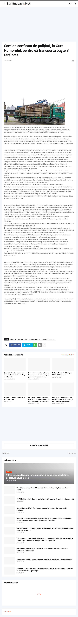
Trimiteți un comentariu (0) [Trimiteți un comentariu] (39, 445)
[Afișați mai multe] (44, 345)
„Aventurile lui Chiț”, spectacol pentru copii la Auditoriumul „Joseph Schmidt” (45, 560)
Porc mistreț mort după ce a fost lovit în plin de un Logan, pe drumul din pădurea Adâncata (38, 375)
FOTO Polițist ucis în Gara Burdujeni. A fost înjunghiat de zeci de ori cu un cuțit (45, 499)
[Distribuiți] (72, 60)
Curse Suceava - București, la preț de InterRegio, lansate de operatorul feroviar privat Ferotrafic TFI (45, 529)
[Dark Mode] (70, 3)
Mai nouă (6, 453)
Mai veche (71, 453)
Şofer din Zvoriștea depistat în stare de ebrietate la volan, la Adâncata (14, 375)
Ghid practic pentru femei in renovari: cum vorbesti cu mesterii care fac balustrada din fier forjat (42, 549)
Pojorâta (44, 339)
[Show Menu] (3, 3)
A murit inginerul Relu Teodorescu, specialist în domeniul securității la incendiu (42, 509)
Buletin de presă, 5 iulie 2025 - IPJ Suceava (14, 398)
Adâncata (13, 339)
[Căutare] (75, 3)
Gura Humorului (22, 339)
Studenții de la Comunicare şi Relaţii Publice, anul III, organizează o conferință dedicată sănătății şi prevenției (45, 570)
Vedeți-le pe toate (67, 355)
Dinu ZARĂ (7, 611)
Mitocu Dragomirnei (34, 339)
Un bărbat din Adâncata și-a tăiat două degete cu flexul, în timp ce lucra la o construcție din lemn (38, 400)
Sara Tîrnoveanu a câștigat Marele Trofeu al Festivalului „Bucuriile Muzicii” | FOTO (44, 489)
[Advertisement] (39, 24)
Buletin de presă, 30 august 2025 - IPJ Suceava (62, 374)
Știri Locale (52, 339)
